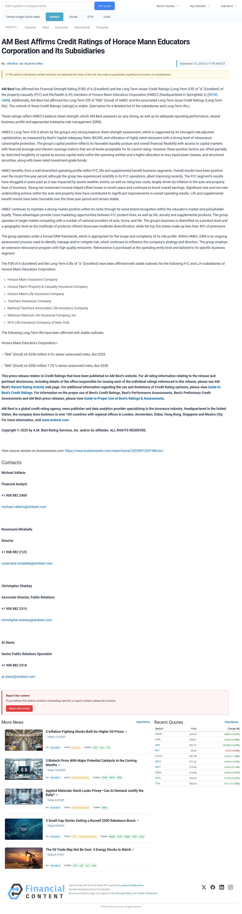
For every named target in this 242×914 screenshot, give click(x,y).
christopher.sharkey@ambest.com (27, 620)
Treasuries (102, 27)
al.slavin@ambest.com (18, 677)
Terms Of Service (147, 893)
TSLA (157, 783)
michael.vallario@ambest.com (24, 507)
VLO (87, 866)
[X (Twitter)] (204, 891)
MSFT (158, 767)
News (45, 27)
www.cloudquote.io (133, 885)
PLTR (120, 837)
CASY (95, 748)
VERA (119, 778)
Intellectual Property (80, 778)
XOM (94, 866)
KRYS (112, 778)
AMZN (158, 734)
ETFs (90, 17)
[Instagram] (230, 891)
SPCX (141, 837)
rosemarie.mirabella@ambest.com (27, 563)
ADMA (104, 778)
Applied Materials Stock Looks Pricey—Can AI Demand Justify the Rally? (94, 793)
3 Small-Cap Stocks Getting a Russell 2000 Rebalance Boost (92, 821)
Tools (106, 17)
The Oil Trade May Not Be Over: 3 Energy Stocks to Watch (90, 850)
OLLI (102, 748)
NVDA (158, 772)
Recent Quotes (166, 6)
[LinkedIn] (222, 891)
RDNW (127, 837)
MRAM (112, 837)
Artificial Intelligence (80, 808)
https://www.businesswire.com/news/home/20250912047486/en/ (114, 451)
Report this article (19, 708)
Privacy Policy (123, 893)
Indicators (227, 6)
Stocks (73, 17)
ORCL (158, 778)
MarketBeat (55, 748)
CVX (81, 866)
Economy (76, 748)
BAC (157, 750)
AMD (157, 745)
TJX (108, 748)
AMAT (104, 808)
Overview (30, 27)
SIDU (135, 837)
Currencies (61, 27)
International (82, 27)
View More (142, 722)
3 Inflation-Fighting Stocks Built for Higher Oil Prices (86, 732)
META (158, 761)
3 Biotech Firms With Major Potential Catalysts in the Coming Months (91, 763)
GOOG (158, 756)
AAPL (158, 739)
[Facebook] (213, 891)
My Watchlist (198, 6)
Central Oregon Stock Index (23, 17)
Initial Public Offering (87, 837)
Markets (55, 17)
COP (75, 866)
